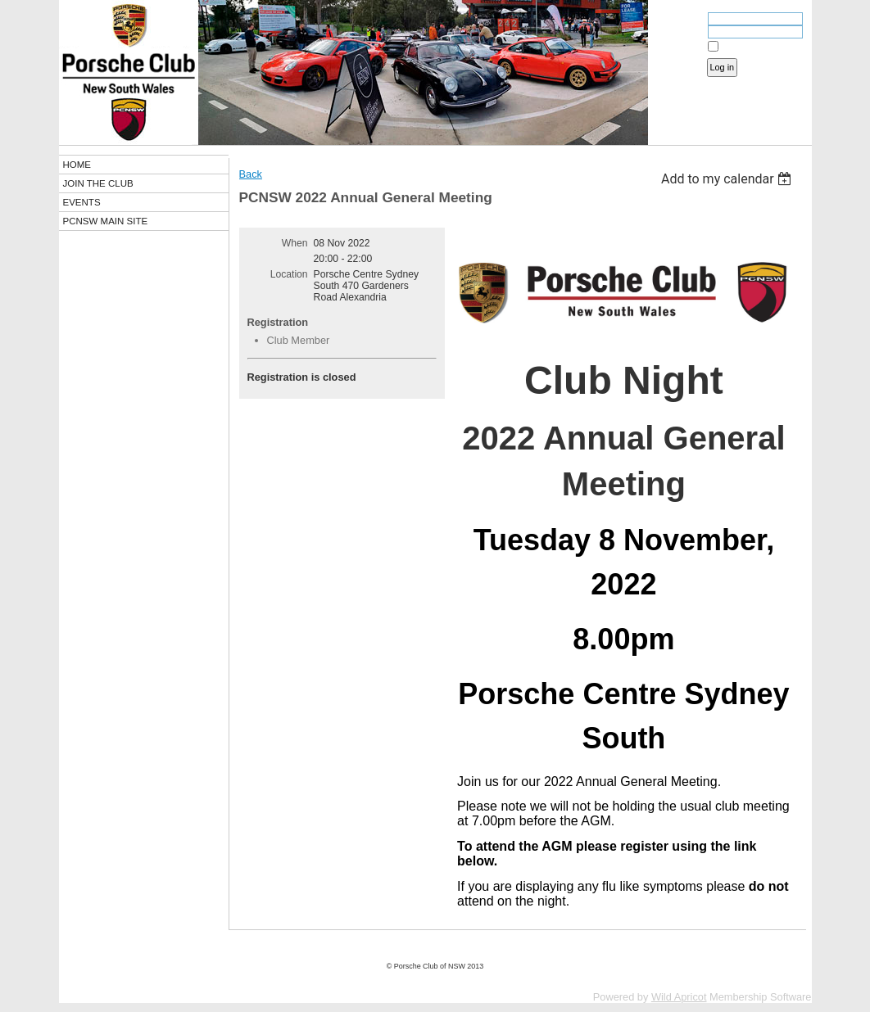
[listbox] (728, 179)
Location (289, 274)
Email (687, 20)
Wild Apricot (679, 997)
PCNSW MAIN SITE (105, 221)
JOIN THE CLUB (98, 183)
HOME (77, 164)
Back (250, 174)
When (295, 243)
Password (678, 33)
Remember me (750, 47)
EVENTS (82, 202)
